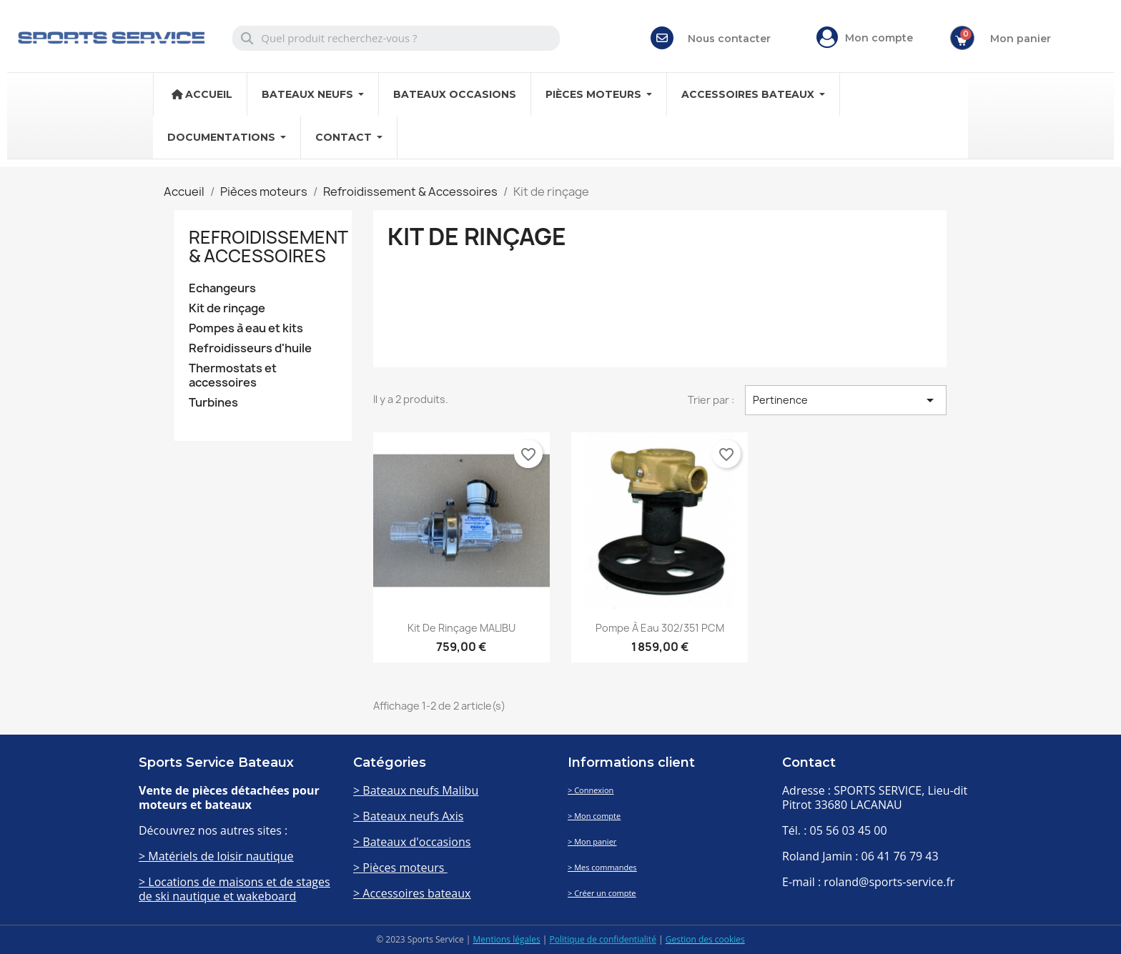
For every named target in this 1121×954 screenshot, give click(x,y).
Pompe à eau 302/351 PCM (660, 628)
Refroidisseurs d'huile (250, 348)
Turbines (213, 402)
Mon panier (1020, 38)
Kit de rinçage (227, 308)
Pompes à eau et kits (246, 328)
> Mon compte (594, 815)
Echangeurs (222, 288)
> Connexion (590, 790)
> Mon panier (592, 841)
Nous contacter (729, 38)
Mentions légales (506, 939)
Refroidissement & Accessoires (268, 246)
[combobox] (396, 38)
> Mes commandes (602, 867)
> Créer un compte (602, 893)
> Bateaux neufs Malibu (415, 790)
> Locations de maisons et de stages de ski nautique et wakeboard (234, 889)
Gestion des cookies (705, 939)
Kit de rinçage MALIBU (461, 628)
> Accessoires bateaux (411, 893)
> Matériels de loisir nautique (216, 856)
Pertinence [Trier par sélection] (846, 400)
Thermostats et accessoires (233, 375)
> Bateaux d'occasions (411, 842)
